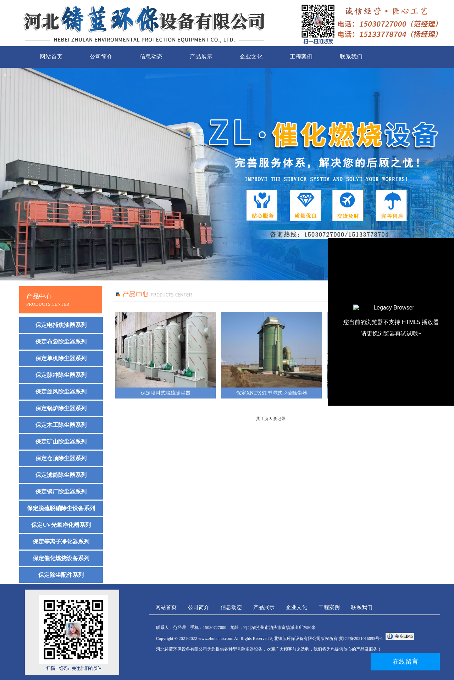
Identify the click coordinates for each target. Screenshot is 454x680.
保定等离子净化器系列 (61, 542)
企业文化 (251, 57)
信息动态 (151, 57)
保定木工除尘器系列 (61, 425)
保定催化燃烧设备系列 (61, 558)
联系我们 (351, 57)
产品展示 (201, 57)
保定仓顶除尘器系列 (61, 458)
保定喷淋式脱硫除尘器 (165, 393)
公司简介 (101, 57)
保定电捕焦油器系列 (61, 325)
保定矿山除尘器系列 (61, 442)
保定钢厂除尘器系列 (61, 492)
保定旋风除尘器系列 (61, 392)
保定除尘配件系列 (61, 575)
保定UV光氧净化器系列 (60, 525)
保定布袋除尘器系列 (61, 342)
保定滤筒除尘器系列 (61, 475)
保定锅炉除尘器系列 (61, 408)
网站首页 (51, 57)
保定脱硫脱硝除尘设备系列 (61, 508)
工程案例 (301, 57)
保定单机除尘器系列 (61, 358)
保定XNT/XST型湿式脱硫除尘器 (271, 393)
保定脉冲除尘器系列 (61, 375)
